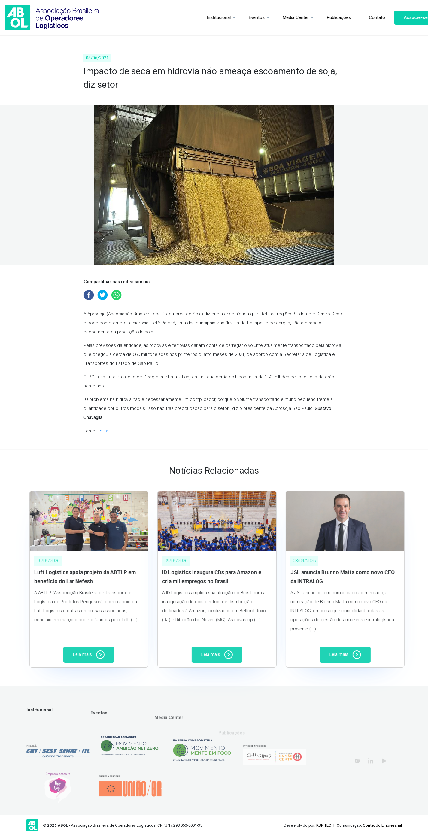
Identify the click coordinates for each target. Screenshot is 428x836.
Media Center (282, 17)
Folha (102, 431)
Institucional (205, 17)
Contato (363, 17)
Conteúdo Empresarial (382, 825)
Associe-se (402, 17)
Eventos (243, 17)
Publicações (325, 17)
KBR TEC (323, 825)
